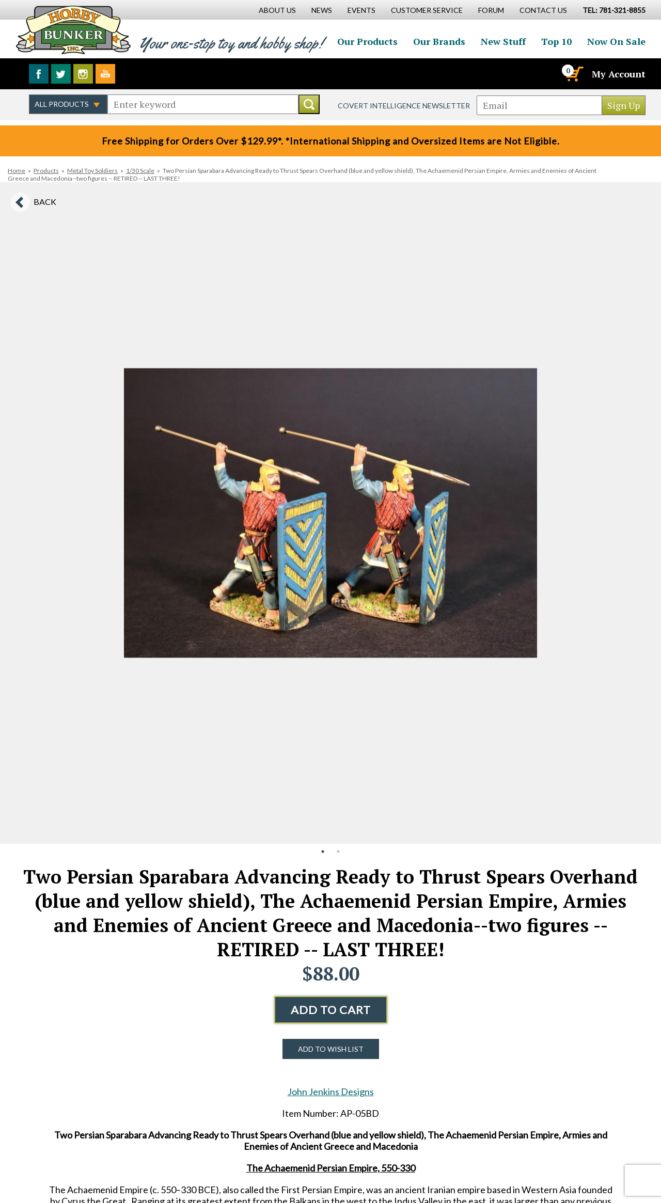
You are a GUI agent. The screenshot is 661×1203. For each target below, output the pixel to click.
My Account (619, 74)
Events (361, 10)
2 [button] (338, 851)
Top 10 (556, 41)
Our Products (367, 41)
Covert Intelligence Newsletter (404, 105)
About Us (277, 10)
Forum (491, 10)
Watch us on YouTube (105, 74)
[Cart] (574, 74)
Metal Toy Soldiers (92, 170)
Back (45, 201)
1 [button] (323, 851)
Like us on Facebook (39, 74)
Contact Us (543, 10)
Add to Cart (331, 1010)
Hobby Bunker (73, 29)
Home (16, 170)
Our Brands (439, 41)
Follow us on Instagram (83, 74)
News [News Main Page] (321, 10)
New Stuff (503, 41)
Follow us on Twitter (61, 74)
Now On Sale (616, 41)
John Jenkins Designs (331, 1091)
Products (46, 170)
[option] (330, 513)
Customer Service (427, 10)
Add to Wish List (331, 1049)
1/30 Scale (140, 170)
